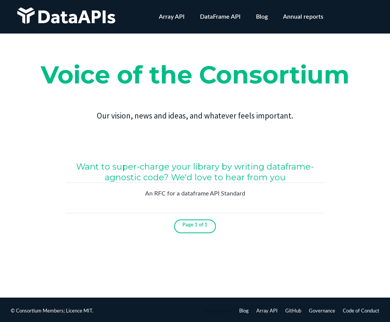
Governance (322, 311)
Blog (262, 17)
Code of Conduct (361, 311)
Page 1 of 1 (195, 225)
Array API (172, 17)
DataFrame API (220, 17)
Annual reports (303, 17)
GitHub (293, 311)
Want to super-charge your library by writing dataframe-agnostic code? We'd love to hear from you (195, 172)
